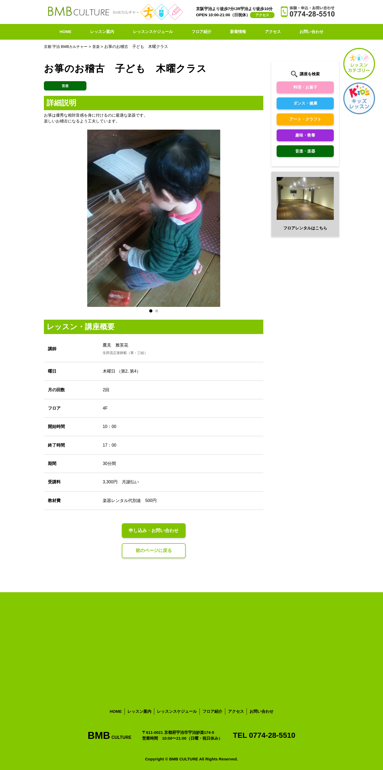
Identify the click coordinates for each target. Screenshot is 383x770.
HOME (66, 31)
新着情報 (238, 31)
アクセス (262, 15)
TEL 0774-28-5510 (264, 735)
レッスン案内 (102, 31)
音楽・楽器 (305, 151)
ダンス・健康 (305, 103)
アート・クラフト (305, 119)
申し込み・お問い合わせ (153, 530)
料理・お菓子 (305, 87)
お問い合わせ (311, 31)
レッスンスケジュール (153, 31)
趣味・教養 (305, 135)
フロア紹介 (201, 31)
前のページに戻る (154, 551)
